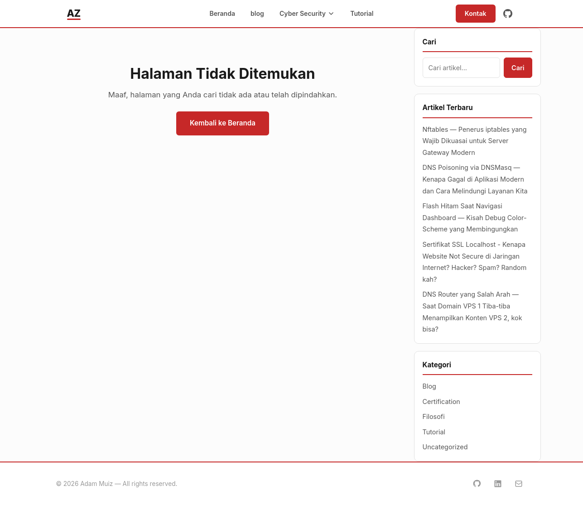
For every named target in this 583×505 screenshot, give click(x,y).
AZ (74, 13)
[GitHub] (507, 13)
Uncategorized (445, 447)
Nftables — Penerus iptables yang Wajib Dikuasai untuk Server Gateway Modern (475, 140)
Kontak (476, 13)
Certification (441, 401)
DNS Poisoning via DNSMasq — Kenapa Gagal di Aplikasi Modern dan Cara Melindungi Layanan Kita (475, 179)
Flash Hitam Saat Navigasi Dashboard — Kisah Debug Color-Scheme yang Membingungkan (475, 217)
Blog (429, 386)
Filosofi (434, 416)
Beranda (222, 13)
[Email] (518, 483)
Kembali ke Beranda (222, 123)
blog (257, 13)
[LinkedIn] (497, 483)
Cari (517, 68)
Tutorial (361, 13)
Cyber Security (307, 13)
